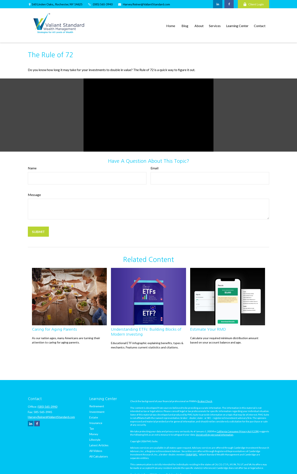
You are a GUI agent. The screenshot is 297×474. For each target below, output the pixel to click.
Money (93, 434)
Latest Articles (98, 445)
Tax (91, 428)
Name (32, 168)
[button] (171, 25)
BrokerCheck (205, 401)
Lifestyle (94, 439)
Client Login (253, 4)
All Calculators (98, 456)
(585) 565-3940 (100, 4)
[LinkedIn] (217, 4)
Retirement (96, 406)
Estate (93, 417)
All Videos (95, 451)
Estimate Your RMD (208, 329)
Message (34, 195)
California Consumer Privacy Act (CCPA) (238, 431)
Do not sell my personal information (214, 434)
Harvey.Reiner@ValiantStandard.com (144, 4)
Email (154, 168)
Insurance (95, 423)
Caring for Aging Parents (54, 329)
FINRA (189, 454)
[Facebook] (229, 4)
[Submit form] (38, 232)
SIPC (195, 454)
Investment (97, 411)
